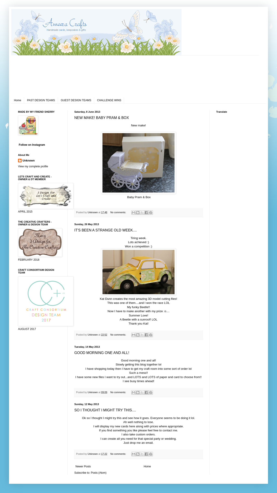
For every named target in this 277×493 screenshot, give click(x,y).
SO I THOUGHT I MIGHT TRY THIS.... (105, 410)
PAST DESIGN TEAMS (41, 100)
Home (17, 100)
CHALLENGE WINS (109, 100)
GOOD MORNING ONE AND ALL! (101, 353)
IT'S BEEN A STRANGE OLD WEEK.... (105, 230)
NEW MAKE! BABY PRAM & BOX (101, 118)
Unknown (29, 160)
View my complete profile (33, 166)
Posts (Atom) (98, 472)
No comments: (118, 212)
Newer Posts (83, 466)
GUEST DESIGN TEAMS (76, 100)
